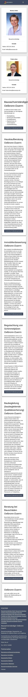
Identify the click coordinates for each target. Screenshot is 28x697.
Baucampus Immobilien (7, 655)
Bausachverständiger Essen (8, 619)
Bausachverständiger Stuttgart (18, 616)
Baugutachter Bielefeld (7, 660)
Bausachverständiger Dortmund (9, 617)
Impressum (4, 623)
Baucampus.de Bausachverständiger (10, 652)
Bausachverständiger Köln (8, 614)
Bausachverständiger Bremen (14, 621)
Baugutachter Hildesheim (7, 663)
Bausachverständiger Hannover (9, 666)
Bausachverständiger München (14, 612)
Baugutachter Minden (6, 658)
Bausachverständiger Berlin (8, 611)
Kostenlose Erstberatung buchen (13, 128)
